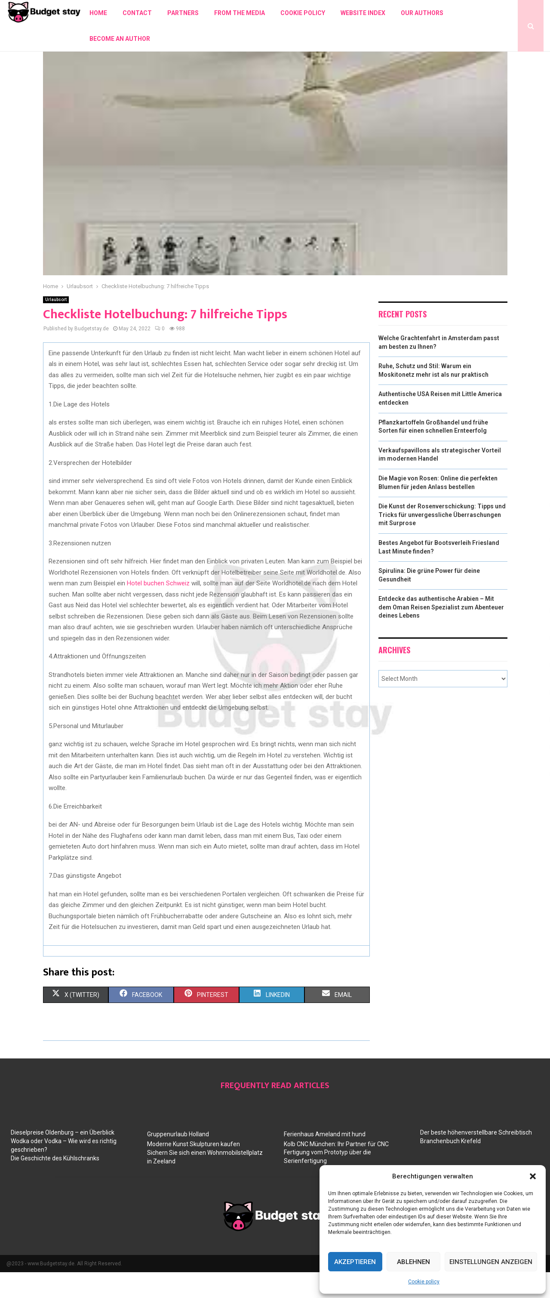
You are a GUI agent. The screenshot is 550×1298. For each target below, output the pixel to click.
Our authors (422, 12)
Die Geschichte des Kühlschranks (55, 1184)
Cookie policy (423, 1282)
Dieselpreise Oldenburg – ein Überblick (62, 1158)
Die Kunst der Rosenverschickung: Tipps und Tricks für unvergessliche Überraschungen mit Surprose (442, 540)
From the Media (239, 12)
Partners (183, 12)
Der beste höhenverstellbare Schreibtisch (476, 1158)
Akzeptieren (355, 1262)
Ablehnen (413, 1262)
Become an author (119, 38)
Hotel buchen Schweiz (158, 609)
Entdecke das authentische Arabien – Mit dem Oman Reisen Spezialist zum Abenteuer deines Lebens (441, 633)
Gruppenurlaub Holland (178, 1160)
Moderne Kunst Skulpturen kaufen (193, 1169)
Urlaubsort (56, 325)
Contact (137, 12)
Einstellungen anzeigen (490, 1262)
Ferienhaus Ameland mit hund (325, 1160)
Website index (363, 12)
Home (98, 12)
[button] (532, 1176)
